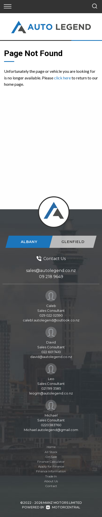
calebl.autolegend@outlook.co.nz (51, 320)
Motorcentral (63, 507)
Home (51, 447)
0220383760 (51, 425)
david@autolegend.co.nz (51, 357)
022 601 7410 (51, 352)
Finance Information (51, 471)
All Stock (51, 452)
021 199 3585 (51, 388)
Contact (51, 486)
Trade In (51, 476)
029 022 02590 (51, 315)
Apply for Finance (51, 466)
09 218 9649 (51, 276)
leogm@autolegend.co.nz (51, 393)
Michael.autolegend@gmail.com (51, 430)
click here (62, 77)
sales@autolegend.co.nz (51, 270)
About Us (51, 481)
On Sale (51, 457)
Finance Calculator (51, 461)
